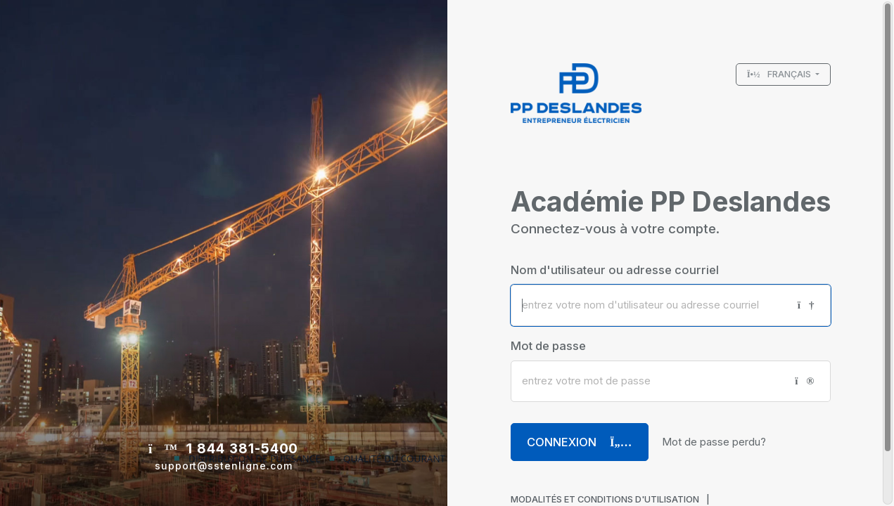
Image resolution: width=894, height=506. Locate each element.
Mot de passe (548, 346)
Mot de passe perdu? (714, 441)
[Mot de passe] (647, 381)
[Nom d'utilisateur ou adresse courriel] (649, 305)
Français (780, 74)
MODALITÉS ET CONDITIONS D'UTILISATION (605, 499)
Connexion (579, 442)
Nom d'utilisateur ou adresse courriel (615, 270)
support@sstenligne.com (224, 466)
